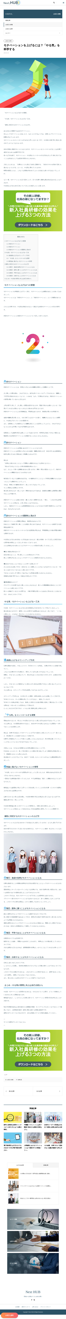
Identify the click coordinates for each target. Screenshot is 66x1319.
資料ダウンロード (26, 1306)
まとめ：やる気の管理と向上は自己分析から (18, 278)
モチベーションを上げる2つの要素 (15, 241)
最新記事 (8, 20)
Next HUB (33, 1292)
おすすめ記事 (20, 1165)
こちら (24, 1022)
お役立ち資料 (9, 1315)
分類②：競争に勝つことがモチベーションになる (22, 270)
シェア (5, 1074)
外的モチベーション (13, 244)
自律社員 (20, 1079)
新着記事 (45, 1165)
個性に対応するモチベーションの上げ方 (17, 264)
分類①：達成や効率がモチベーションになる (20, 267)
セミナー (34, 33)
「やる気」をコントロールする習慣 (18, 258)
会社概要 (17, 1306)
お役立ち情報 (9, 24)
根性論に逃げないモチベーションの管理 (19, 261)
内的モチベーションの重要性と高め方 (19, 249)
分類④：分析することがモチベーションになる (21, 275)
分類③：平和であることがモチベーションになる (22, 273)
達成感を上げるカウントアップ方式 (18, 255)
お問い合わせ (35, 1306)
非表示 (22, 236)
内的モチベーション (13, 247)
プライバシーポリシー (45, 1306)
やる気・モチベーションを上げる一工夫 (17, 252)
